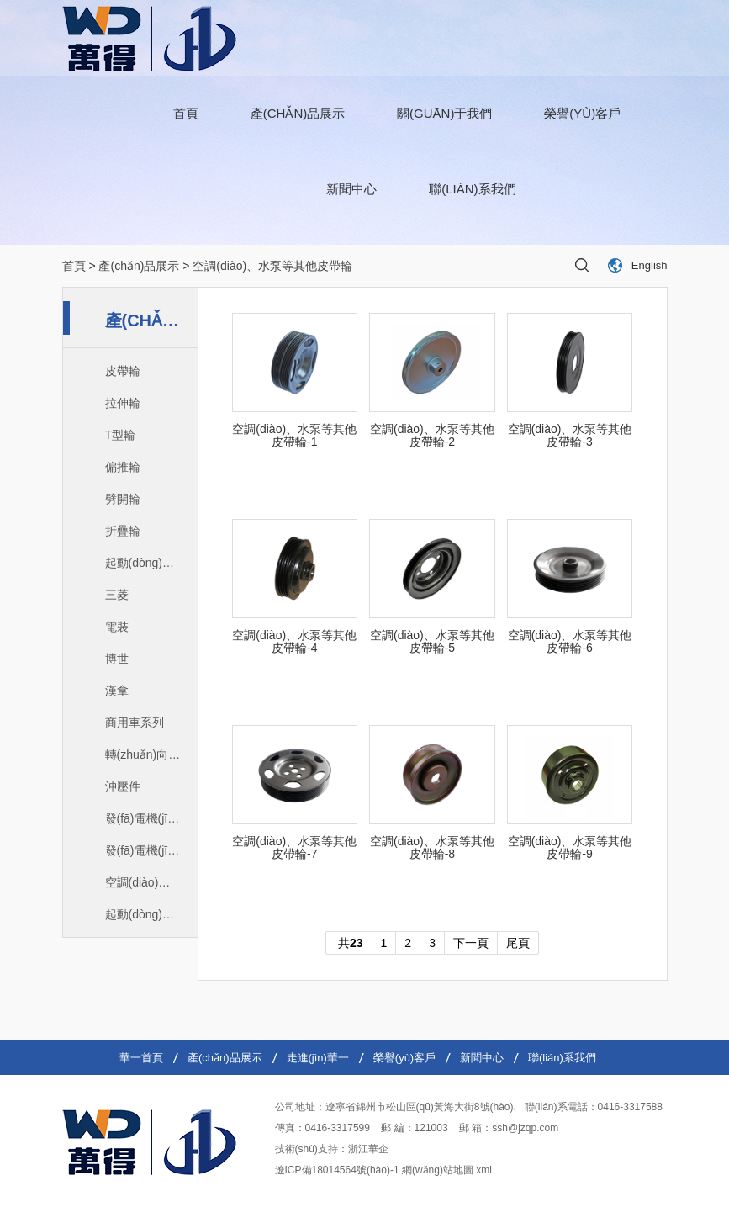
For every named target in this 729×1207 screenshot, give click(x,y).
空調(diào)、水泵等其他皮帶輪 (151, 882)
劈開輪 (122, 499)
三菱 (117, 594)
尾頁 (518, 943)
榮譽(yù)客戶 (582, 113)
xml (484, 1170)
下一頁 (471, 943)
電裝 (117, 626)
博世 (117, 658)
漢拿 (117, 690)
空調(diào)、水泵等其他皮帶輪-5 (432, 641)
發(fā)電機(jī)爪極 (150, 818)
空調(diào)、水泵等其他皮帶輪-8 (432, 847)
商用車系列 (134, 722)
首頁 (185, 113)
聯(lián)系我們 (472, 189)
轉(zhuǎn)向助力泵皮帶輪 (151, 754)
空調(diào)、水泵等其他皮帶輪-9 (570, 847)
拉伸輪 (122, 403)
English (649, 265)
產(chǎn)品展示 (298, 113)
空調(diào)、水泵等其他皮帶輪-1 (294, 435)
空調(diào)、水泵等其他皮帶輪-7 (294, 847)
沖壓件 (122, 786)
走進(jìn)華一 (318, 1057)
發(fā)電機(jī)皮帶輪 (151, 850)
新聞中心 (351, 189)
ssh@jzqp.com (525, 1128)
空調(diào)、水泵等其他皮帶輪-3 (570, 435)
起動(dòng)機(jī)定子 (151, 562)
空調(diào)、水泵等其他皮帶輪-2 (432, 435)
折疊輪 (122, 530)
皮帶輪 (122, 371)
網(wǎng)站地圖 (437, 1170)
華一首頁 (141, 1057)
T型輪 (120, 435)
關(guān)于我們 (444, 113)
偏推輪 (122, 467)
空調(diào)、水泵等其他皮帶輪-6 (570, 641)
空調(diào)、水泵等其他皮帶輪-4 (294, 641)
